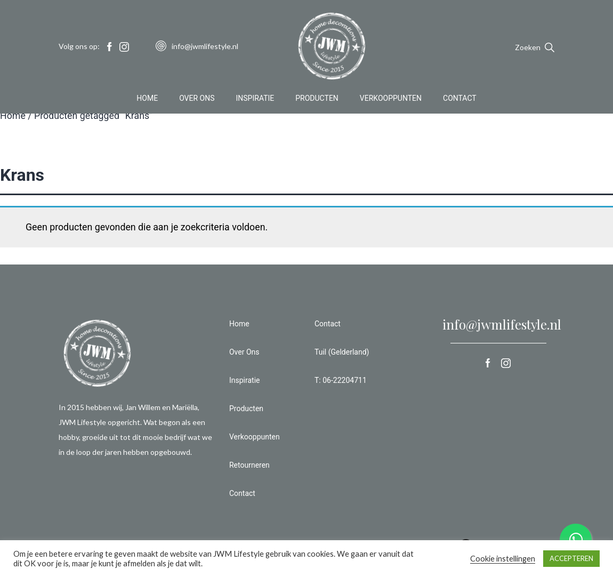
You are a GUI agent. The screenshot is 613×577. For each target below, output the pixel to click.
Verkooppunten (391, 98)
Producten (316, 98)
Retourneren (249, 465)
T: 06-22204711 (340, 380)
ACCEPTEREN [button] (571, 558)
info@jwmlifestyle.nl (501, 324)
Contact (460, 98)
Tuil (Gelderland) (341, 352)
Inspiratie (255, 98)
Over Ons (196, 98)
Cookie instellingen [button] (502, 558)
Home (147, 98)
